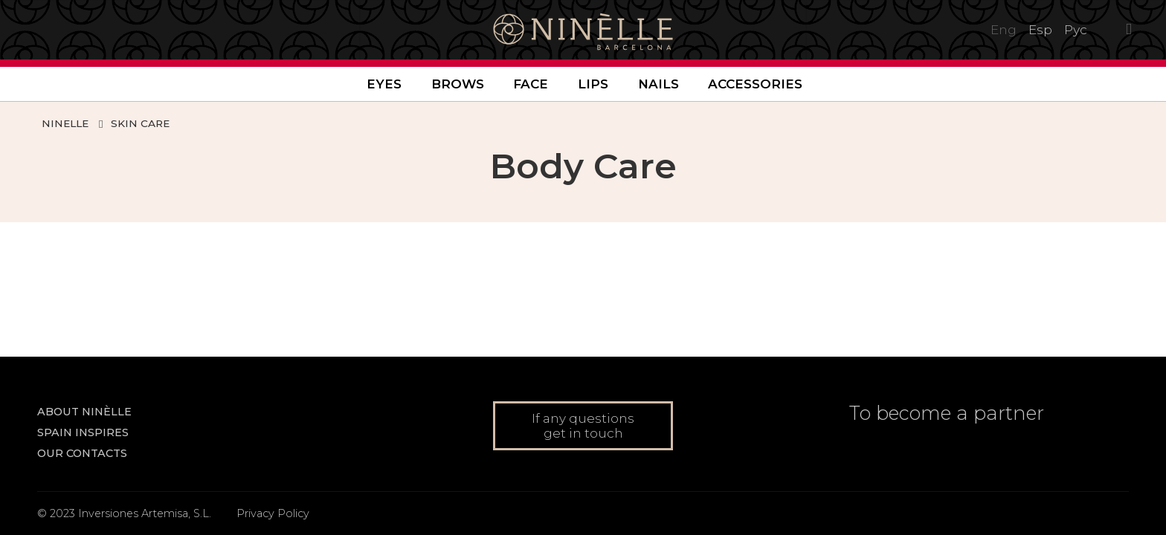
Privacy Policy (272, 513)
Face (530, 84)
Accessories (755, 84)
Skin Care (140, 123)
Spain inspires (83, 432)
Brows (457, 84)
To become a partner (946, 412)
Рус (1075, 29)
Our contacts (82, 453)
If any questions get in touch (583, 426)
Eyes (384, 84)
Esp (1040, 29)
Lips (593, 84)
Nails (658, 84)
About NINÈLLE (84, 411)
